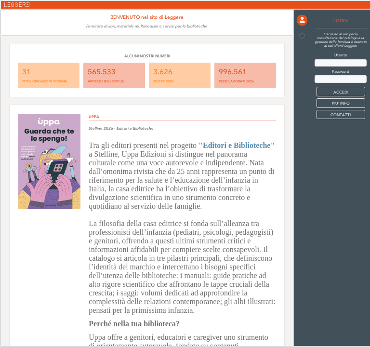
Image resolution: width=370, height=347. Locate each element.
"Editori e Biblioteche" (236, 145)
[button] (302, 20)
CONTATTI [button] (340, 114)
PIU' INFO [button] (341, 103)
